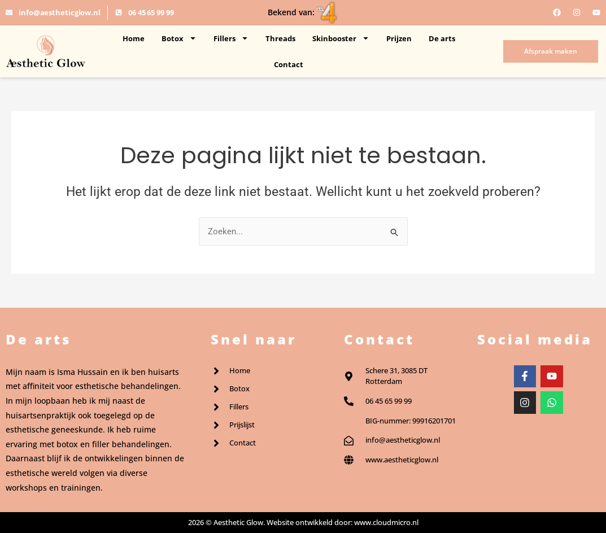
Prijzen (399, 38)
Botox (179, 38)
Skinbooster (340, 38)
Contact (288, 64)
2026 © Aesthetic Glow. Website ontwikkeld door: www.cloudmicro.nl (303, 522)
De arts (442, 38)
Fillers (230, 38)
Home (134, 38)
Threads (280, 38)
